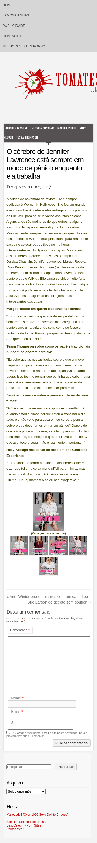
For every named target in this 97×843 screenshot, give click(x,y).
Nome (17, 698)
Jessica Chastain (43, 128)
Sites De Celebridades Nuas (26, 822)
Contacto (12, 36)
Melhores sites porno (24, 46)
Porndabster (14, 829)
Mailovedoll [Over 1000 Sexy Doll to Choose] (37, 814)
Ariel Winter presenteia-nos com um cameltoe (47, 596)
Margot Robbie (67, 128)
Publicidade (14, 26)
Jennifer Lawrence (17, 128)
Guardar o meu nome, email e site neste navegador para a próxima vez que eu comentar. (46, 734)
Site (14, 723)
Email (17, 711)
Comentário (20, 630)
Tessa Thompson (27, 137)
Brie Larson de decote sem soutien (59, 602)
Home (8, 5)
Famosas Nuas (16, 15)
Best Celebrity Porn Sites (23, 825)
